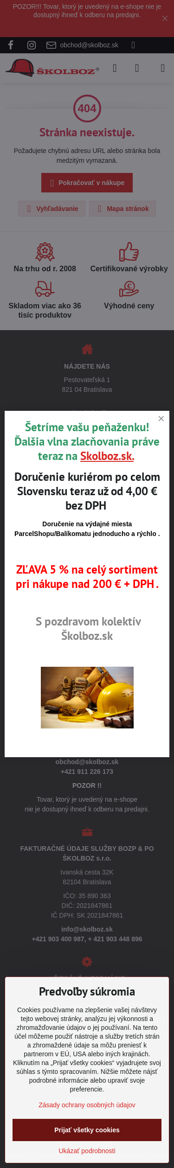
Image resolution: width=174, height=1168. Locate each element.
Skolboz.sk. (107, 455)
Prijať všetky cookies (87, 1130)
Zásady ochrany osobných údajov (87, 1105)
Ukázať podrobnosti (87, 1151)
